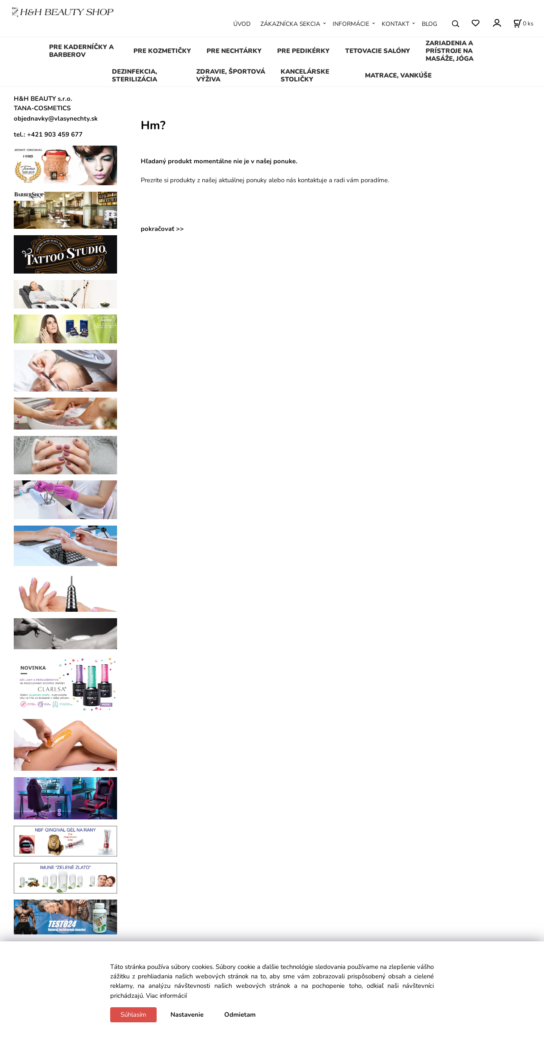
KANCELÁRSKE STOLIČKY (305, 75)
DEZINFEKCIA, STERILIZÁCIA (134, 75)
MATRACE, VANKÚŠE (398, 75)
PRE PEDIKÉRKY (303, 51)
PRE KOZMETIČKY (162, 51)
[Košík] (523, 24)
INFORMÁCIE (351, 24)
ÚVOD (241, 24)
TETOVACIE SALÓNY (377, 51)
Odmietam (240, 1014)
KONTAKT (395, 24)
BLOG (429, 24)
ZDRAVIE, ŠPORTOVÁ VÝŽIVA (230, 75)
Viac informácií (166, 995)
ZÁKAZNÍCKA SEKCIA (290, 24)
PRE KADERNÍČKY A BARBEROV (81, 51)
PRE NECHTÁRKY (234, 51)
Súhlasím (133, 1014)
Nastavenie (187, 1014)
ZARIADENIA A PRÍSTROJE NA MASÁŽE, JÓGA (449, 51)
